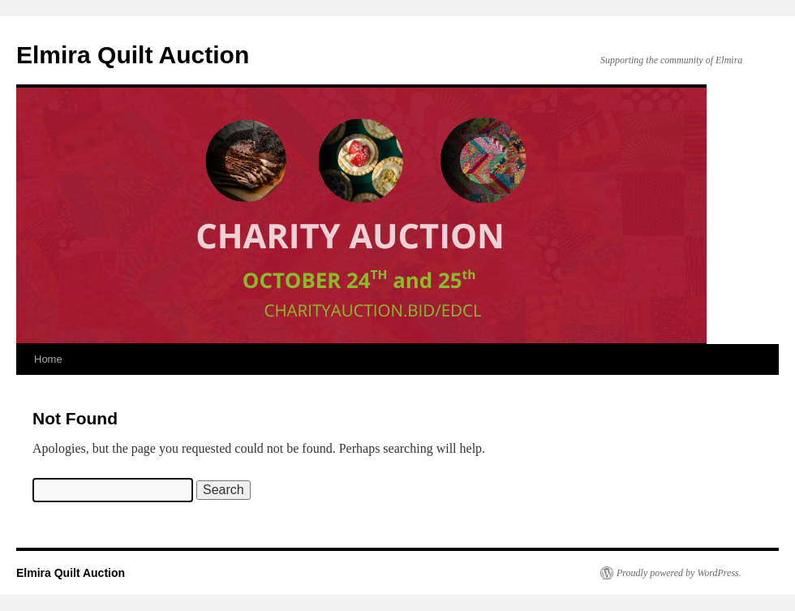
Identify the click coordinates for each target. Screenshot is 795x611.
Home (48, 359)
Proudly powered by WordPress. (679, 573)
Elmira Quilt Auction (132, 54)
